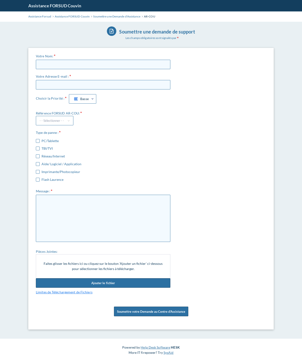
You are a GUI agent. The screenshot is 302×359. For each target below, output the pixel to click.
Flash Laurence (52, 180)
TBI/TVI (47, 148)
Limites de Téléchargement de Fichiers (64, 292)
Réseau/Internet (53, 156)
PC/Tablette (50, 141)
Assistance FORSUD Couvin (54, 5)
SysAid (169, 353)
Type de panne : (47, 133)
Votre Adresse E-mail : (52, 76)
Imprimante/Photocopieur (61, 172)
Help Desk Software (155, 347)
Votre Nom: (44, 56)
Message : (43, 191)
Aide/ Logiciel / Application (61, 164)
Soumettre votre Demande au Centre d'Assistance (151, 313)
